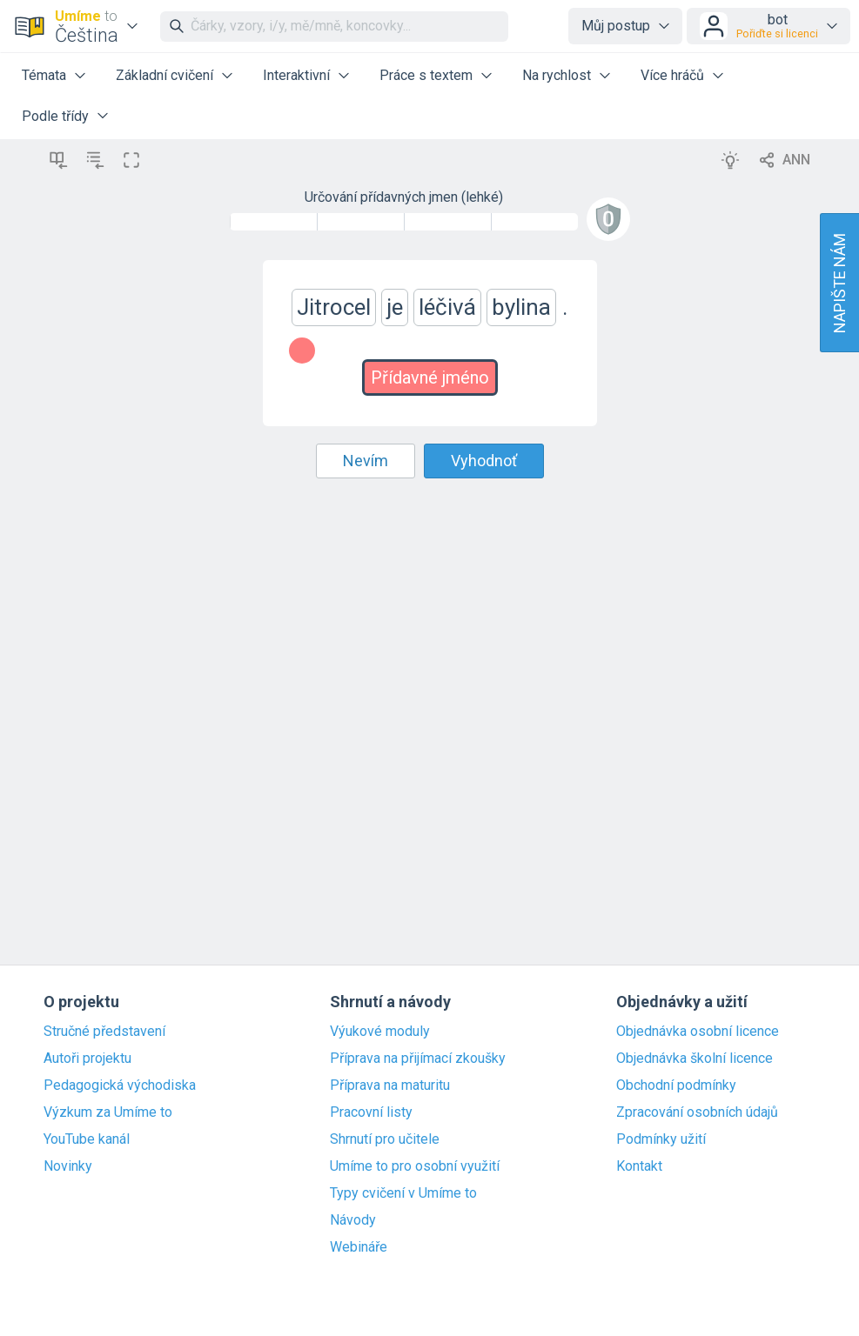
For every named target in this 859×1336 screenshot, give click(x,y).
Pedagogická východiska (120, 1085)
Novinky (68, 1166)
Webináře (358, 1247)
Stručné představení (104, 1031)
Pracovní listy (371, 1112)
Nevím (365, 460)
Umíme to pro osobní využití (415, 1166)
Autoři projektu (87, 1058)
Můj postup (615, 25)
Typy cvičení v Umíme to (403, 1193)
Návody (353, 1220)
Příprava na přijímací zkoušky (418, 1058)
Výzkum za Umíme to (108, 1112)
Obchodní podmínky (676, 1085)
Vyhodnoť (484, 460)
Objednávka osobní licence (697, 1031)
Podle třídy (55, 116)
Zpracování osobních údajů (697, 1112)
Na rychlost (556, 75)
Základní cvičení (164, 75)
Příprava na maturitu (390, 1085)
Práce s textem (426, 75)
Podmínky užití (661, 1139)
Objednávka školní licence (694, 1058)
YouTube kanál (87, 1139)
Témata (44, 75)
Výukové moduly (380, 1031)
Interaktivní (296, 75)
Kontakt (639, 1166)
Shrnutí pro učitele (385, 1139)
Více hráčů (672, 75)
